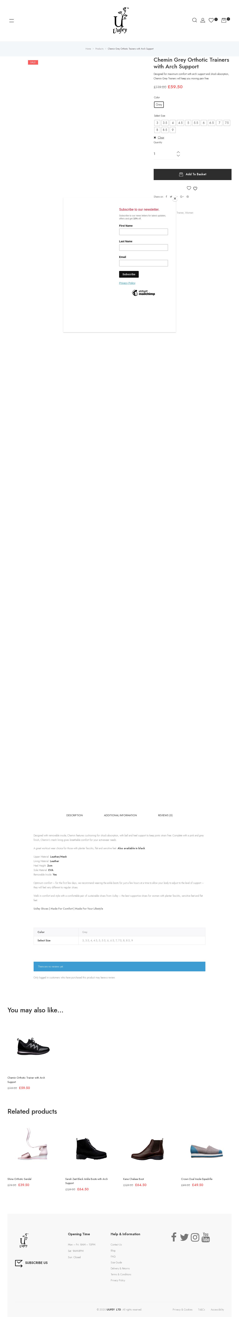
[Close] (175, 198)
